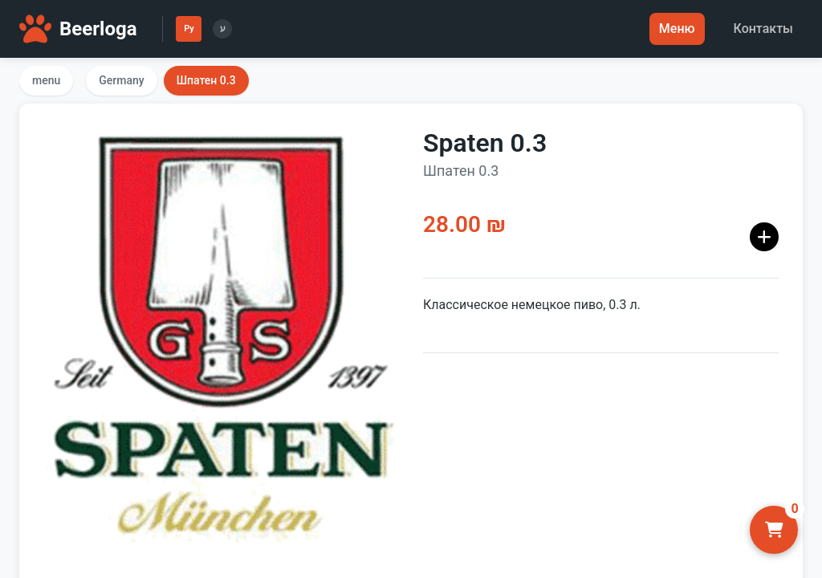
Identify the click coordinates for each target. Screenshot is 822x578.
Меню (677, 28)
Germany (121, 80)
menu (46, 80)
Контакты (763, 28)
